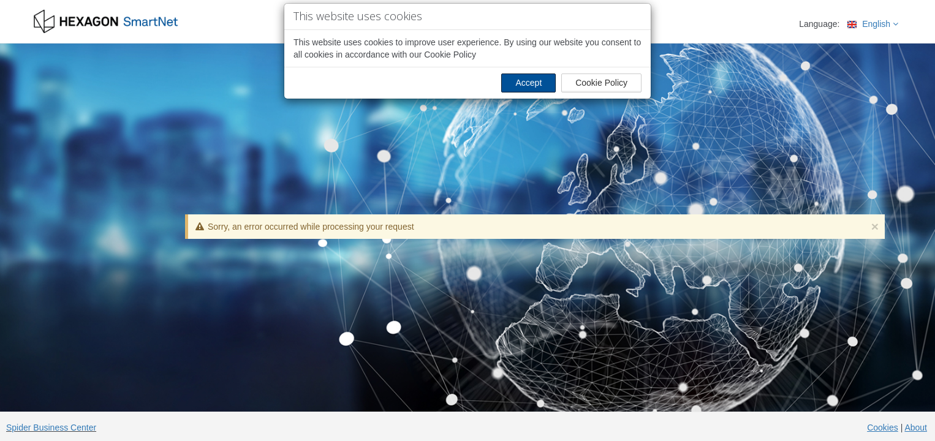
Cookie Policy (601, 83)
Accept (528, 83)
